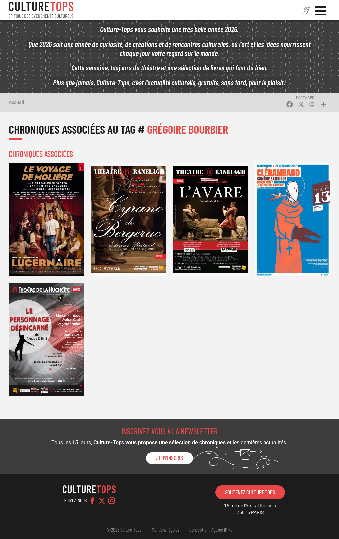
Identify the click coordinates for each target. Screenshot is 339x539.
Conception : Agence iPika (210, 530)
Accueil (16, 102)
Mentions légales (165, 530)
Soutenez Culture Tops (250, 492)
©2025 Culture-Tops (124, 530)
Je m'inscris (169, 458)
